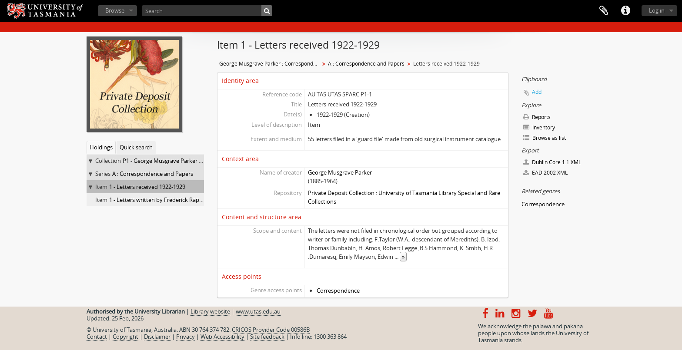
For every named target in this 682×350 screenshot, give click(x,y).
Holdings (101, 147)
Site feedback (267, 336)
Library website (210, 311)
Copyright (125, 336)
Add (537, 92)
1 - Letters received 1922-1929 (147, 187)
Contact (97, 336)
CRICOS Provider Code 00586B (271, 329)
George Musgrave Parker (340, 172)
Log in (657, 10)
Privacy (185, 336)
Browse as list (544, 138)
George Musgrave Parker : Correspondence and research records (270, 63)
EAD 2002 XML (545, 172)
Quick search (136, 147)
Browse (114, 10)
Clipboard (604, 11)
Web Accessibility (222, 336)
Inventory (539, 127)
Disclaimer (157, 336)
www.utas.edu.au (258, 311)
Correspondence (338, 290)
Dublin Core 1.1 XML (552, 162)
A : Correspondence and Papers (152, 174)
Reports (537, 117)
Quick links (625, 11)
